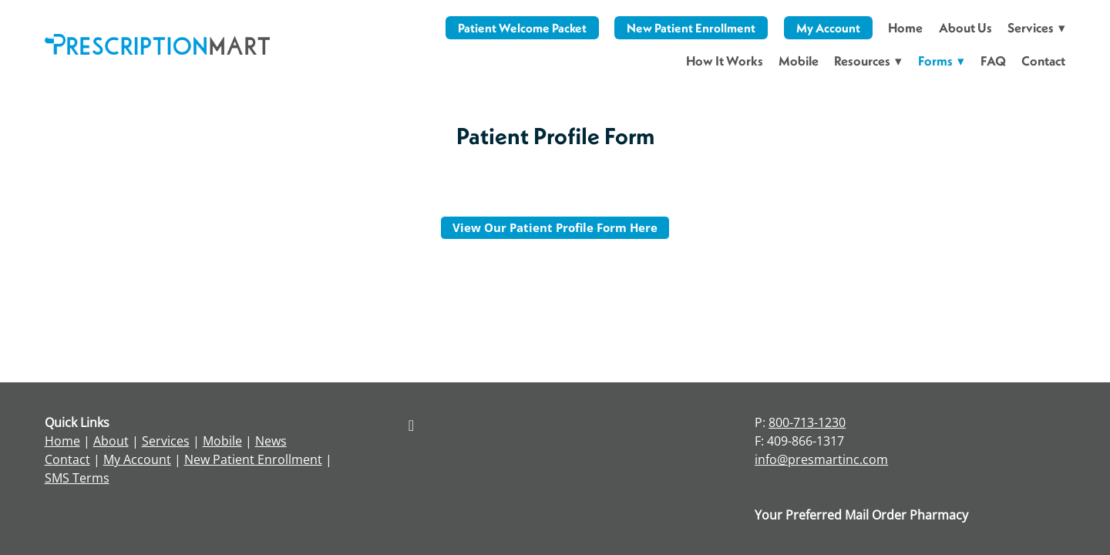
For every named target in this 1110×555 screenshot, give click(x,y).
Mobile (799, 60)
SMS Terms (77, 477)
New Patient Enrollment (691, 27)
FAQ (993, 60)
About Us (965, 27)
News (271, 440)
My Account (828, 27)
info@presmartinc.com (821, 459)
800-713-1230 (807, 422)
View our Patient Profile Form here (555, 227)
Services (166, 440)
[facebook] (410, 424)
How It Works (724, 60)
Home (905, 27)
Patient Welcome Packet (522, 27)
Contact (1043, 60)
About (111, 440)
